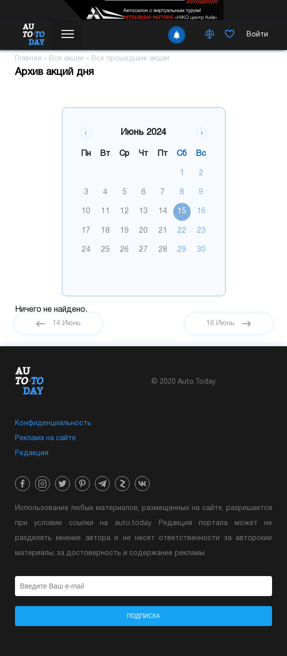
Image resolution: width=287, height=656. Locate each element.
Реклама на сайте (45, 438)
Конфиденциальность (53, 423)
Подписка (143, 616)
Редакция (31, 453)
